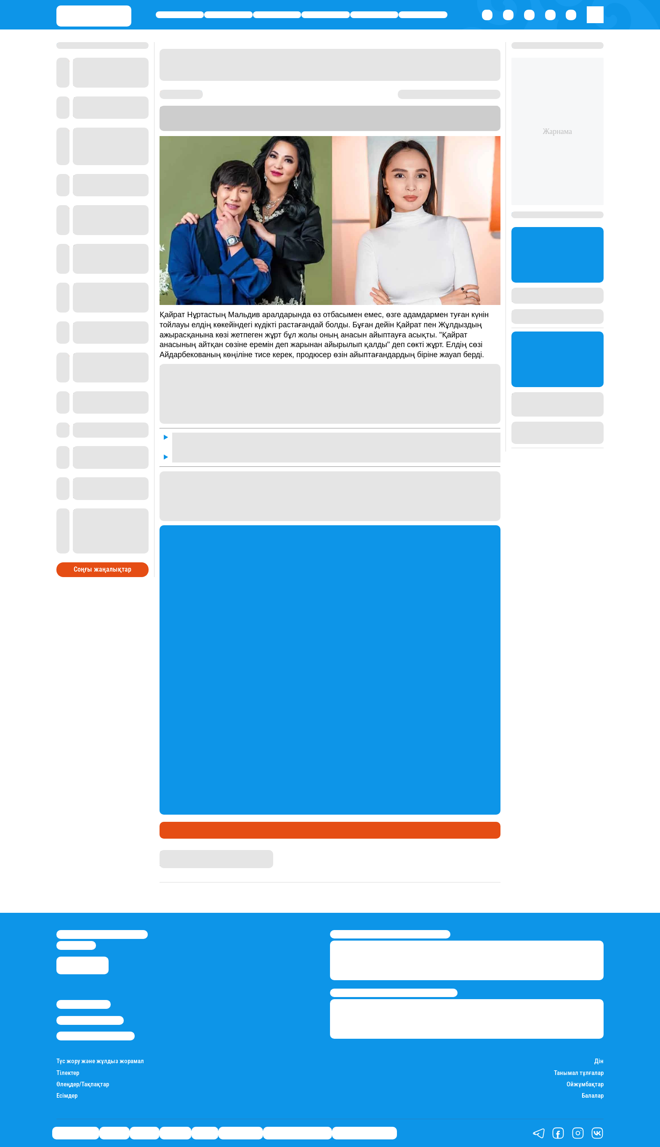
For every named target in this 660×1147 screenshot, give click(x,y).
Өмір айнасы (180, 15)
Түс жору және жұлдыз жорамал (100, 1061)
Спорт (374, 15)
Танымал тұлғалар (579, 1073)
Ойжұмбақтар (585, 1084)
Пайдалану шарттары (95, 1036)
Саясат (277, 15)
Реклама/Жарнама (90, 1020)
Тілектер (67, 1073)
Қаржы (228, 15)
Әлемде (325, 15)
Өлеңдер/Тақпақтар (82, 1084)
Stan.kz (333, 126)
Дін (599, 1061)
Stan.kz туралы (83, 1004)
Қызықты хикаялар (297, 1133)
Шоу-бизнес (423, 15)
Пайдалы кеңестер (364, 1133)
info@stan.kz (76, 945)
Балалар (593, 1095)
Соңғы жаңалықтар (102, 569)
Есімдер (66, 1095)
